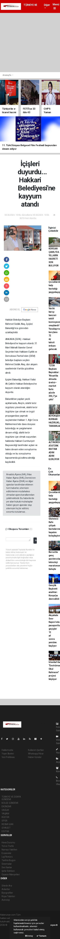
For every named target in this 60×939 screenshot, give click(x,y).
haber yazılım (6, 931)
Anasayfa (7, 75)
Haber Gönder (35, 757)
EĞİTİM (5, 831)
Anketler (6, 889)
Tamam (41, 936)
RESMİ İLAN (7, 824)
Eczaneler (6, 853)
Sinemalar (7, 864)
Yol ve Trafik (8, 846)
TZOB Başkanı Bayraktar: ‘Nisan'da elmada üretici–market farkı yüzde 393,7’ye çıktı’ (54, 382)
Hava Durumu (8, 842)
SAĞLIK (5, 810)
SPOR (4, 820)
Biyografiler (7, 892)
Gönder (36, 540)
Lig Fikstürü (7, 856)
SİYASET (6, 827)
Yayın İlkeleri (8, 753)
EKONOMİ (6, 806)
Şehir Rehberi (8, 871)
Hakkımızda (7, 750)
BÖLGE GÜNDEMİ (10, 803)
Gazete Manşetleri (11, 874)
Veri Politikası (8, 757)
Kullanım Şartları (36, 750)
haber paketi (6, 928)
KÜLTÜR (5, 817)
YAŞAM (5, 813)
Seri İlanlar (7, 867)
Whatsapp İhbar (36, 753)
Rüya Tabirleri (8, 896)
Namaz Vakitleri (9, 849)
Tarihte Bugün (9, 860)
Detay (29, 936)
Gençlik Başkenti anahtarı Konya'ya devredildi (54, 592)
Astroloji (6, 900)
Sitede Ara (7, 885)
